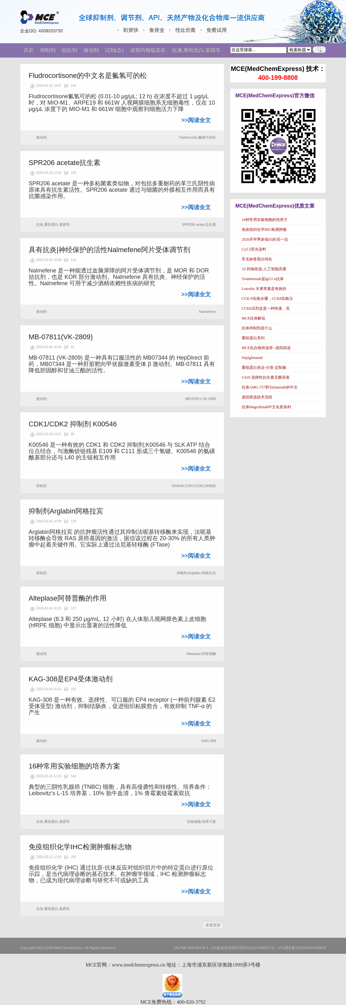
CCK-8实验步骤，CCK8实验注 (267, 298)
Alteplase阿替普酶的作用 (68, 598)
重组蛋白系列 (253, 338)
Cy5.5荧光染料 (254, 249)
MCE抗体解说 (253, 318)
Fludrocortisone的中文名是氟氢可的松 (88, 75)
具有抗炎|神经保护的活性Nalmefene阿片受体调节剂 (109, 250)
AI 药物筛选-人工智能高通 (264, 269)
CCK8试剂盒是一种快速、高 (266, 308)
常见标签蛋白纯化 (257, 259)
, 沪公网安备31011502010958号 (300, 948)
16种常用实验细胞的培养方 (264, 219)
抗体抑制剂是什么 (257, 328)
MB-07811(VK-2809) (61, 337)
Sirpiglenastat (252, 357)
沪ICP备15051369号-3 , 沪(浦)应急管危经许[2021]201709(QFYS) (223, 948)
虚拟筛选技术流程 (257, 397)
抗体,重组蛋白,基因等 (53, 224)
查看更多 (212, 925)
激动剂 (41, 137)
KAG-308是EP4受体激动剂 (71, 679)
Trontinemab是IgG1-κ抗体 (263, 279)
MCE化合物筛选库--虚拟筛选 (266, 348)
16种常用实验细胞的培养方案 (74, 766)
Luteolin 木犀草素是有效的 (264, 288)
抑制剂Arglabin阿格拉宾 (66, 511)
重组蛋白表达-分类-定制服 (264, 367)
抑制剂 (41, 486)
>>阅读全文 (196, 120)
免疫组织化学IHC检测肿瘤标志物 (80, 847)
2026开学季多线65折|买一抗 (265, 239)
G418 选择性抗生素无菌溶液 (265, 377)
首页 (29, 50)
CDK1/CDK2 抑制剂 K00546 (73, 424)
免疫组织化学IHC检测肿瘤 (264, 229)
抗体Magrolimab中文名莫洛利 (266, 407)
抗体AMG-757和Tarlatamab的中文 (270, 387)
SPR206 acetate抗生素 (64, 163)
